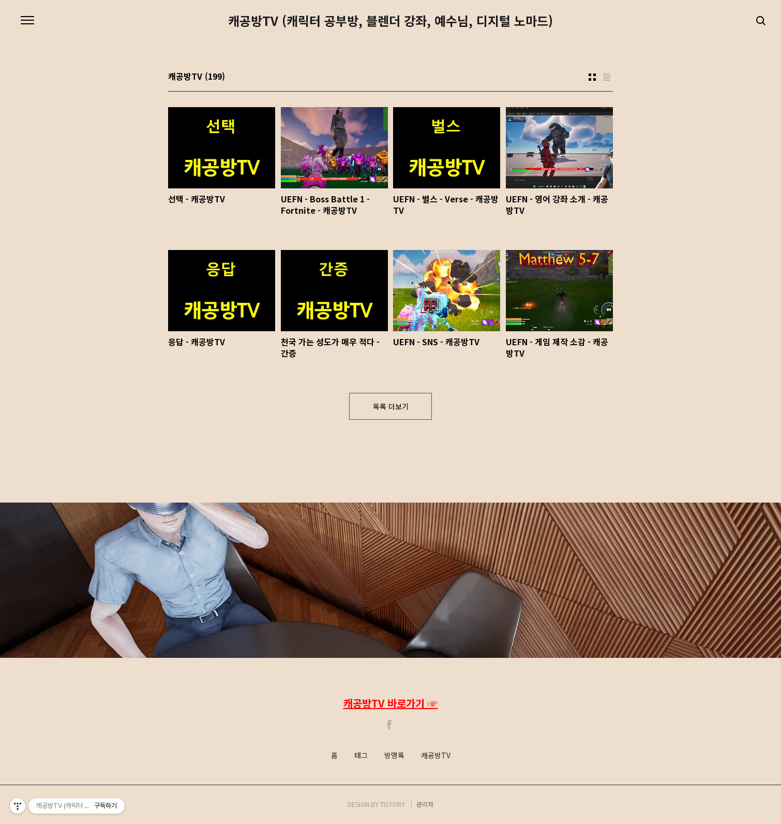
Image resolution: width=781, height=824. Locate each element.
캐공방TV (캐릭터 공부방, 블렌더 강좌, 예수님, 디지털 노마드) (390, 20)
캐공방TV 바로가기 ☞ (390, 703)
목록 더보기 (391, 406)
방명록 (394, 755)
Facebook (389, 724)
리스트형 (606, 77)
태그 (361, 755)
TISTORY (392, 804)
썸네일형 (592, 77)
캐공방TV (435, 755)
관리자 (424, 804)
